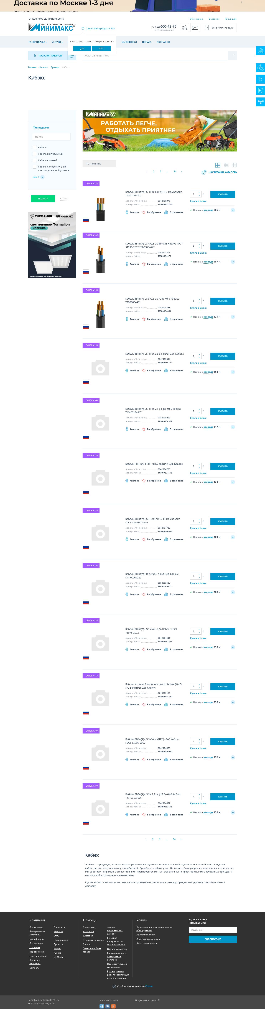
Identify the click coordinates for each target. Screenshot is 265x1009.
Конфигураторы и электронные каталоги (116, 956)
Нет (101, 48)
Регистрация (226, 27)
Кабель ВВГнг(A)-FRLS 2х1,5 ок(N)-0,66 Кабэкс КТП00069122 (152, 575)
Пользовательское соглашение (117, 965)
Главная (32, 67)
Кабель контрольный (50, 153)
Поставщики (36, 943)
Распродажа (37, 41)
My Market (59, 957)
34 (175, 171)
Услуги (56, 41)
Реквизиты (59, 927)
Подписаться (213, 939)
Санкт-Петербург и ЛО (100, 28)
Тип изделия (41, 127)
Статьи (57, 935)
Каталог (44, 67)
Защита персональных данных (115, 930)
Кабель (42, 147)
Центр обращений (117, 949)
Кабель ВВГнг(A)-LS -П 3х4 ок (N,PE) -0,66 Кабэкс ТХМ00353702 (153, 193)
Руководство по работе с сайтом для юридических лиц (118, 974)
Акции (57, 948)
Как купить (88, 931)
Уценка (57, 952)
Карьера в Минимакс (34, 962)
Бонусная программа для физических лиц (116, 941)
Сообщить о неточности (132, 986)
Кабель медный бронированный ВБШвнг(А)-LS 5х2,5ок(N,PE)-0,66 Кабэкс (153, 686)
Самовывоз (129, 41)
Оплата (146, 41)
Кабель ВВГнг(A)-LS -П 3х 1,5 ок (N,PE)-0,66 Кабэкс (154, 353)
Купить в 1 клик (198, 201)
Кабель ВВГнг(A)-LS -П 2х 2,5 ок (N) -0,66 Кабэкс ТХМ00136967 (153, 410)
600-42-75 (164, 27)
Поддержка (89, 927)
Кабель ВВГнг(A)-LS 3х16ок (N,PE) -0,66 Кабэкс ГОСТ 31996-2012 (152, 741)
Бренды (55, 67)
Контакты (163, 41)
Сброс (64, 198)
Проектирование (145, 934)
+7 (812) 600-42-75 (49, 1000)
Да (82, 48)
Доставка (88, 935)
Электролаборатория (148, 939)
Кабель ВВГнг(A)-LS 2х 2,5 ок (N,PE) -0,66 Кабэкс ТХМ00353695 (153, 796)
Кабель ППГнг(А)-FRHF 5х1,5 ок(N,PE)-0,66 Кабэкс (154, 463)
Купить (223, 194)
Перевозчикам (37, 951)
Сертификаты (36, 939)
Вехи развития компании (37, 933)
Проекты (58, 944)
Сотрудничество (38, 956)
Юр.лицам (230, 18)
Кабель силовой (47, 160)
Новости (58, 931)
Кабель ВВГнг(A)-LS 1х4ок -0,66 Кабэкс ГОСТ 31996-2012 (151, 630)
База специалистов (146, 943)
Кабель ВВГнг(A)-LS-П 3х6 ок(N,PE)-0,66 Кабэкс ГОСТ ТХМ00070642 (152, 520)
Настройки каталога (219, 172)
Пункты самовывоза (93, 940)
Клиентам (34, 947)
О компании (196, 18)
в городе (208, 210)
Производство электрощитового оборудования (154, 929)
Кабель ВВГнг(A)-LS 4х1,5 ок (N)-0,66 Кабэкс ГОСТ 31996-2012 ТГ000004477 (154, 245)
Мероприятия (61, 940)
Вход (214, 27)
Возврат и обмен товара (92, 950)
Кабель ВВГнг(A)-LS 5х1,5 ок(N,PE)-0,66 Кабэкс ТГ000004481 (152, 300)
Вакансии (214, 18)
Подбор (43, 198)
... (167, 171)
